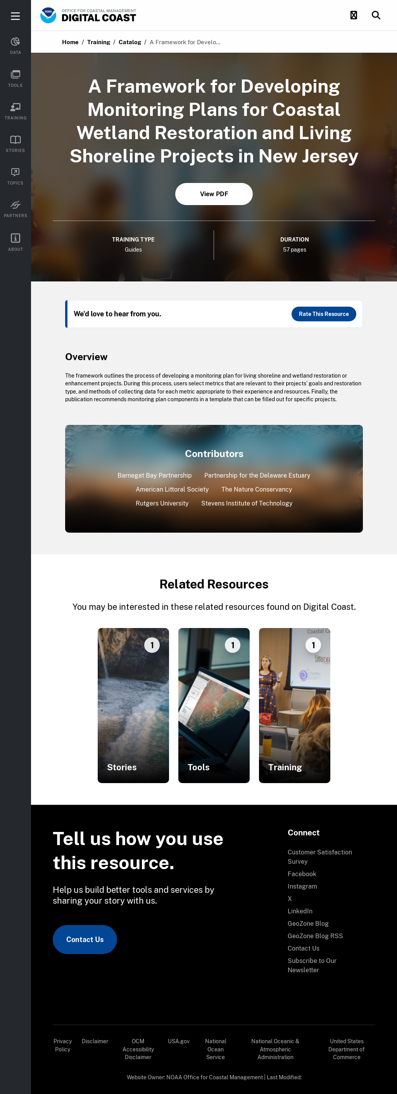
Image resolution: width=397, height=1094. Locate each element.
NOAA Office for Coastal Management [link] (214, 1077)
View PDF (214, 194)
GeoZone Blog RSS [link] (315, 936)
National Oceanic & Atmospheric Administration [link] (275, 1049)
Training (98, 42)
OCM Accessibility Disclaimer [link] (138, 1049)
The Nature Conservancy (256, 489)
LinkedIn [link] (300, 911)
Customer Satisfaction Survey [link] (320, 857)
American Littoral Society (172, 489)
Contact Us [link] (85, 939)
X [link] (290, 898)
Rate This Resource (324, 314)
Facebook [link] (302, 874)
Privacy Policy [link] (63, 1045)
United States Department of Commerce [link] (346, 1049)
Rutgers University (162, 503)
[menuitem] (327, 857)
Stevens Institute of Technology (247, 503)
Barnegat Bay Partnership (154, 475)
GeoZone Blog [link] (308, 923)
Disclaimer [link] (95, 1041)
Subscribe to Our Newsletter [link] (312, 965)
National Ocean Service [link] (215, 1049)
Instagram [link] (302, 886)
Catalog (130, 42)
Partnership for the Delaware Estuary (257, 475)
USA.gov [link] (179, 1041)
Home (70, 42)
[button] (353, 15)
